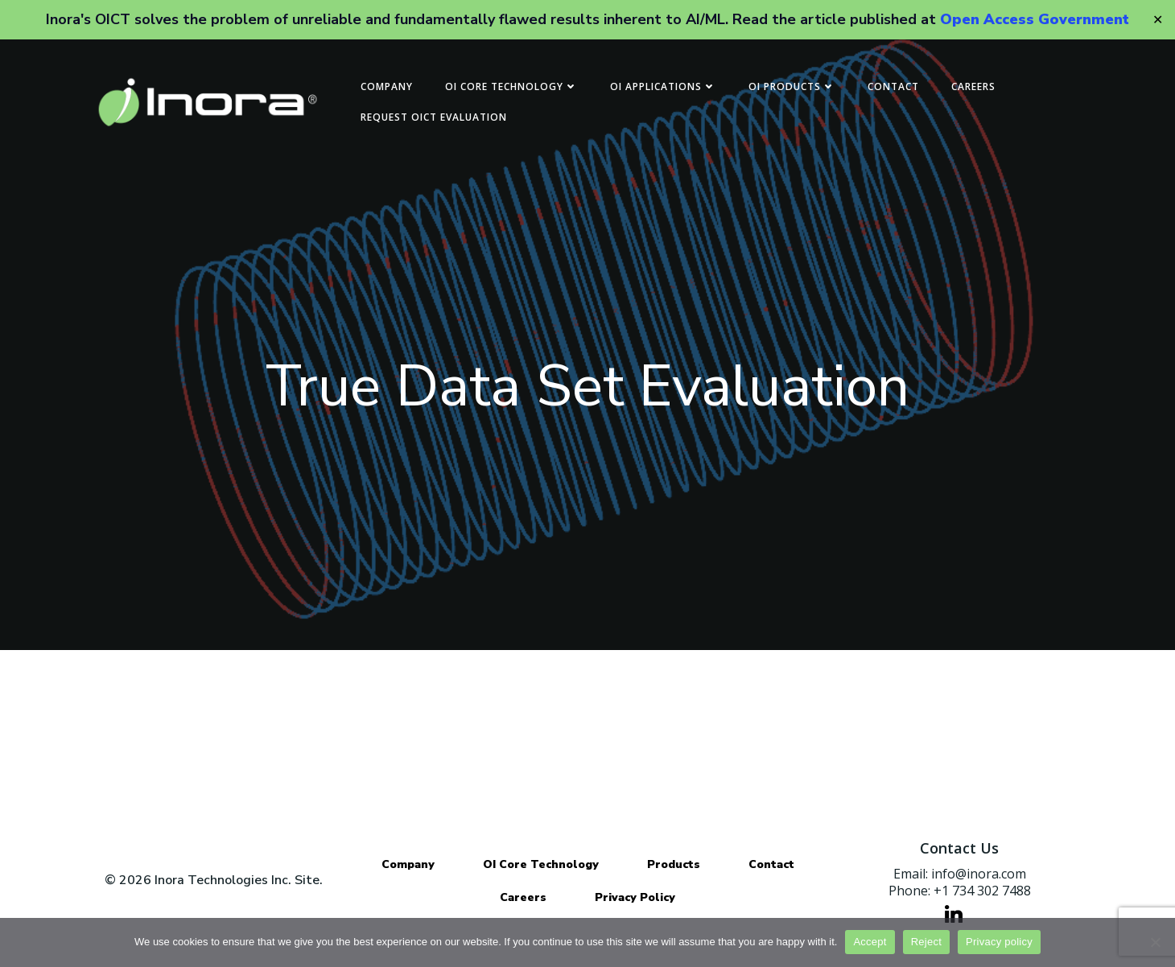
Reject (926, 942)
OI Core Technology (511, 86)
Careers (973, 86)
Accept (869, 942)
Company (387, 86)
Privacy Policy (635, 897)
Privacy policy (999, 942)
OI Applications (663, 86)
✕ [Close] (1157, 20)
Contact (893, 86)
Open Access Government (1034, 19)
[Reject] (1155, 942)
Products (673, 864)
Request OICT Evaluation (434, 117)
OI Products (791, 86)
